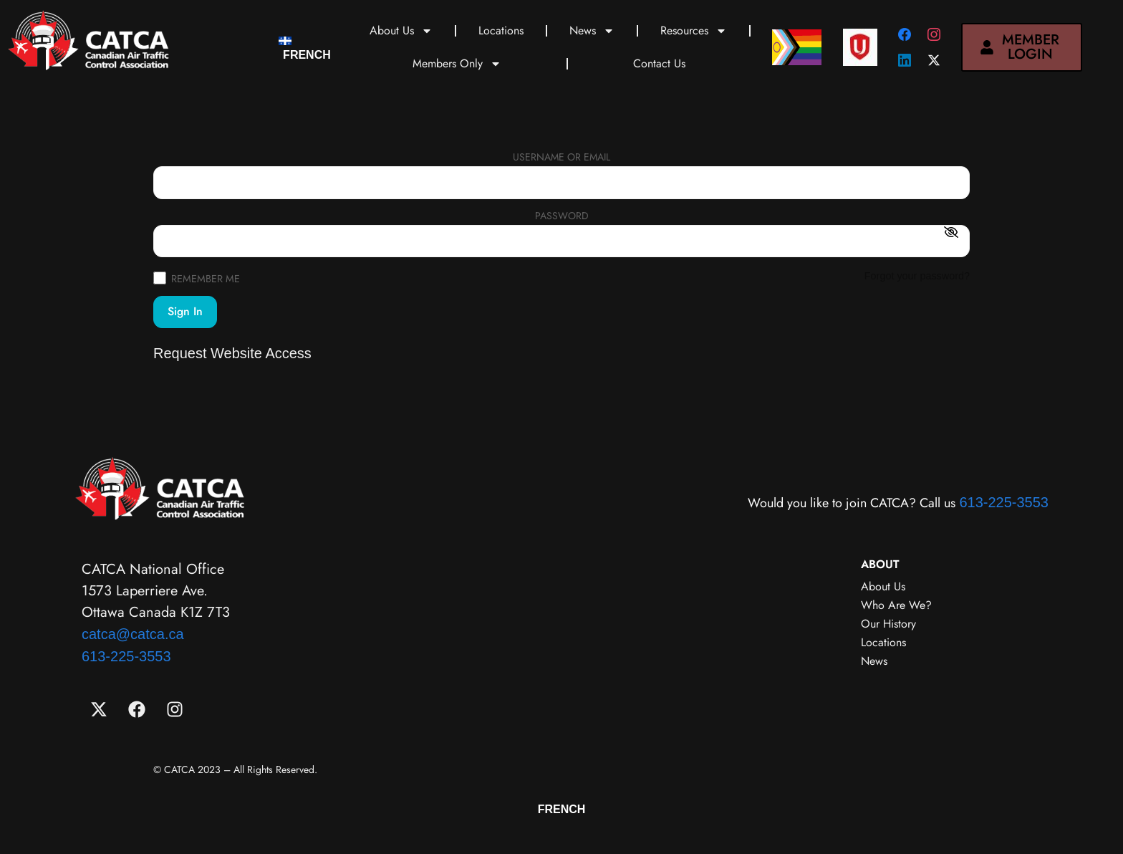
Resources (693, 31)
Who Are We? (896, 605)
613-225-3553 (1004, 502)
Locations (501, 30)
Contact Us (659, 63)
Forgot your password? (917, 276)
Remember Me (196, 278)
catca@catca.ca (133, 634)
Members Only (457, 64)
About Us (401, 31)
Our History (888, 623)
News (591, 31)
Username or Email (561, 158)
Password (562, 217)
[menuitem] (304, 47)
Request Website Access (232, 353)
